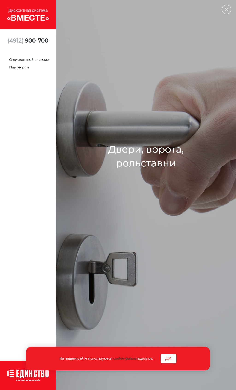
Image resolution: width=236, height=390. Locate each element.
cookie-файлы (125, 358)
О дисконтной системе (29, 60)
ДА (168, 358)
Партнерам (19, 67)
